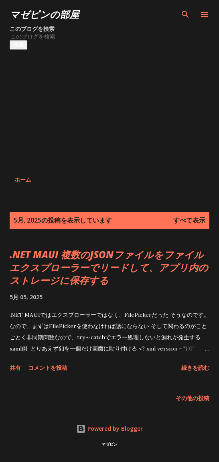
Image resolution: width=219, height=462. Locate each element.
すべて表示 (189, 220)
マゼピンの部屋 (44, 14)
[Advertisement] (93, 110)
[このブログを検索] (83, 36)
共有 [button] (15, 367)
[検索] (185, 14)
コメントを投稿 (47, 367)
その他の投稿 (192, 398)
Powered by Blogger (109, 428)
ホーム (22, 179)
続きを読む (195, 367)
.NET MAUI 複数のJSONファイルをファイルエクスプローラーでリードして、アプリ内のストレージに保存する (109, 267)
